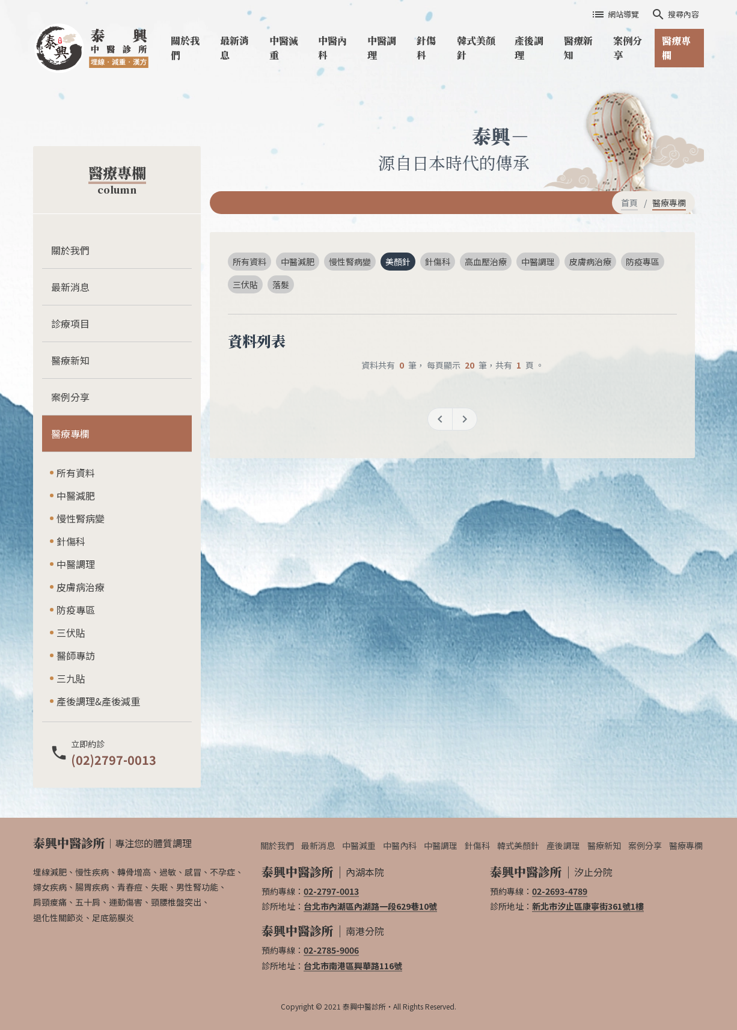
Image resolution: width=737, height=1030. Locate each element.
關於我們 (185, 48)
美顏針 (398, 262)
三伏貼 (71, 632)
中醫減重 (283, 48)
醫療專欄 (676, 48)
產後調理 (529, 48)
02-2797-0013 (331, 891)
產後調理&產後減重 (98, 701)
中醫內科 (332, 48)
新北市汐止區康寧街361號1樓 (588, 906)
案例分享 (627, 48)
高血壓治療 (486, 262)
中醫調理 (381, 48)
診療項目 (70, 323)
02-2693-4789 (559, 891)
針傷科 (426, 48)
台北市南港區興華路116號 (353, 966)
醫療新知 (578, 48)
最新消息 (234, 48)
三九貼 (71, 678)
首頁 (629, 203)
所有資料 (76, 472)
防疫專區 (76, 609)
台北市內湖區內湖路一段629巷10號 (370, 906)
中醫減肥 (76, 495)
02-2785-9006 (331, 950)
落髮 (280, 284)
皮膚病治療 (81, 587)
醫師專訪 (76, 655)
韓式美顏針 (476, 48)
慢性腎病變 (81, 518)
